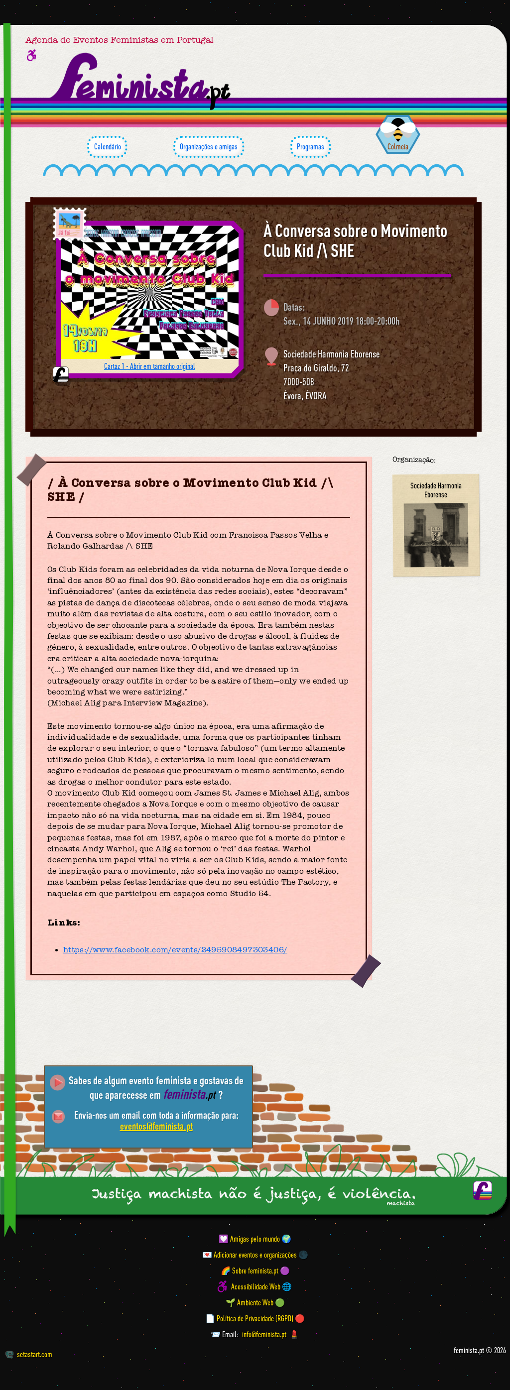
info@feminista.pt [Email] (264, 1334)
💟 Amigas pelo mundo (249, 1238)
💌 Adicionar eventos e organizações (249, 1254)
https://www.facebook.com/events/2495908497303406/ (175, 949)
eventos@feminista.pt (156, 1126)
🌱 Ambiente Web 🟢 (255, 1302)
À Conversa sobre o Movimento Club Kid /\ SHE (355, 240)
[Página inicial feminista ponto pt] (141, 82)
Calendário (107, 147)
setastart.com (28, 1354)
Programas (310, 147)
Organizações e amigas (208, 147)
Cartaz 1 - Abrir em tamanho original (149, 365)
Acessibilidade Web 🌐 (261, 1286)
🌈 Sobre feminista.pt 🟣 (255, 1270)
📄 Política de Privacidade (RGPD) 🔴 (255, 1318)
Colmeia (397, 146)
